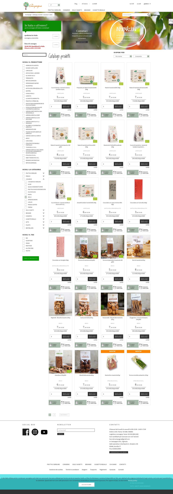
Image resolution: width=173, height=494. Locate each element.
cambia (56, 36)
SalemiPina (29, 86)
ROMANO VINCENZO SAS (32, 160)
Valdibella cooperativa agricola (33, 126)
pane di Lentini (32, 204)
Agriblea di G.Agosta (32, 65)
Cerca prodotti (31, 258)
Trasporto (93, 470)
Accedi (139, 4)
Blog (76, 4)
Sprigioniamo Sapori (32, 83)
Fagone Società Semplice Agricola (33, 132)
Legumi (30, 202)
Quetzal (28, 91)
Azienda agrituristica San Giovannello (34, 112)
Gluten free (29, 248)
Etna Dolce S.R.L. (31, 155)
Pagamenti (103, 470)
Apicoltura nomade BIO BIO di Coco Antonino (35, 104)
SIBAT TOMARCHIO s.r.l (32, 158)
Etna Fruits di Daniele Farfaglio (32, 144)
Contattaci (81, 42)
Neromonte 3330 (31, 129)
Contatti (94, 4)
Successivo (64, 414)
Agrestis (28, 96)
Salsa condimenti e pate (35, 187)
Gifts (27, 222)
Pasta (30, 194)
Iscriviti (132, 4)
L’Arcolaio (29, 70)
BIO (27, 238)
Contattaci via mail (119, 452)
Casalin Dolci (30, 93)
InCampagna (33, 6)
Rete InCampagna (31, 81)
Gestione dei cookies (56, 470)
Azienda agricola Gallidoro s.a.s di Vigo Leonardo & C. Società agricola (34, 151)
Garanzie (112, 470)
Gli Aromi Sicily (30, 75)
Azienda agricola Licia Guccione (33, 118)
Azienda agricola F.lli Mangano (32, 122)
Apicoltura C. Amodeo (32, 73)
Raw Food (29, 246)
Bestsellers (29, 228)
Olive (29, 184)
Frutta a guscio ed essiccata (37, 189)
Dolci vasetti (77, 10)
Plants (28, 225)
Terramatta (29, 78)
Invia (61, 434)
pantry (28, 251)
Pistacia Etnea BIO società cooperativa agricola (34, 108)
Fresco (28, 176)
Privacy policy (132, 481)
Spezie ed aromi (32, 199)
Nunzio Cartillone (32, 68)
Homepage (28, 14)
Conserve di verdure (34, 182)
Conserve (66, 10)
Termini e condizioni (72, 470)
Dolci (29, 197)
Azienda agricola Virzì (33, 115)
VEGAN (28, 243)
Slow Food (29, 240)
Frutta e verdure (54, 10)
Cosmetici (29, 216)
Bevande (87, 10)
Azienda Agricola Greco (33, 136)
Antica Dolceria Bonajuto (34, 88)
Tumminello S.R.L (31, 147)
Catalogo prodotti (37, 14)
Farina (30, 207)
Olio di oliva (32, 192)
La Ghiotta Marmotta (32, 98)
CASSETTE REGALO (99, 10)
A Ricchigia (29, 141)
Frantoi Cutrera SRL (32, 101)
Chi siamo (85, 4)
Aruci (27, 138)
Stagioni (84, 470)
